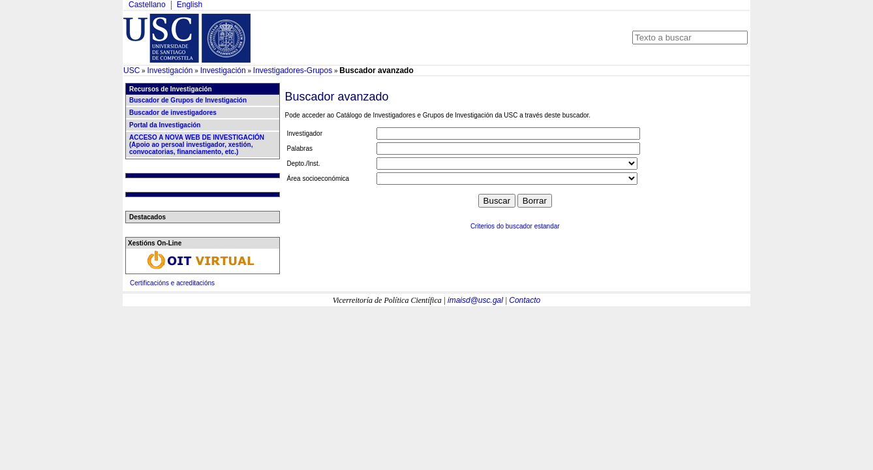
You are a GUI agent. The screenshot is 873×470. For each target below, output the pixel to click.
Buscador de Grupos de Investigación (188, 100)
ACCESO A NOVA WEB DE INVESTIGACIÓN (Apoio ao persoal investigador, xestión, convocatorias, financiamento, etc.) (196, 144)
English (189, 4)
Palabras (300, 148)
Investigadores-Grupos (292, 70)
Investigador (304, 133)
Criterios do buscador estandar (515, 226)
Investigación (169, 70)
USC (131, 70)
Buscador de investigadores (173, 112)
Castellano (147, 4)
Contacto (524, 300)
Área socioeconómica (318, 178)
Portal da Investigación (164, 125)
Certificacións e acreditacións (172, 283)
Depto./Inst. (303, 163)
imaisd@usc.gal (475, 300)
